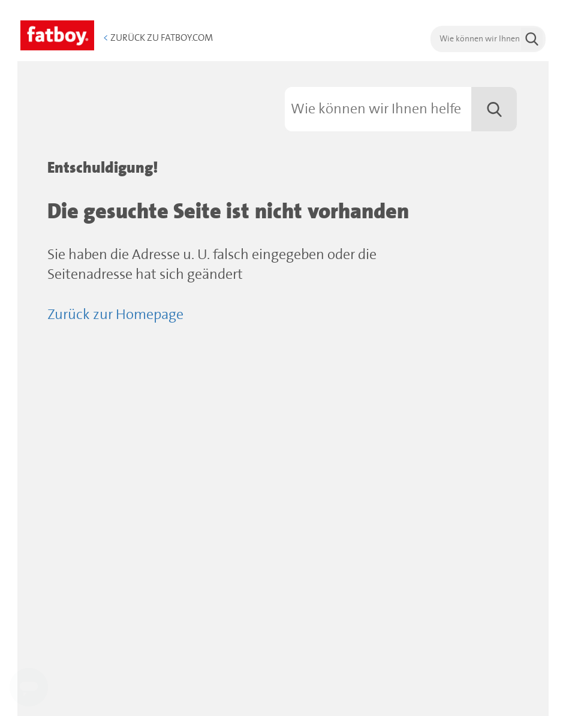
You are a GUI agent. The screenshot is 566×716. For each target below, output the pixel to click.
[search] (488, 39)
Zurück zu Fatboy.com (158, 37)
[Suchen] (401, 109)
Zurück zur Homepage (115, 315)
